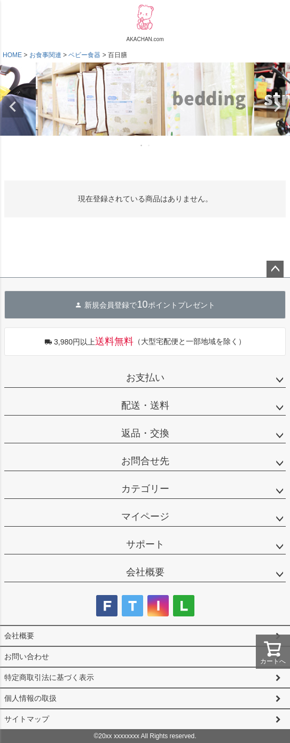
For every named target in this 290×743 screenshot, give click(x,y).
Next (277, 107)
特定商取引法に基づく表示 (49, 677)
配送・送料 (145, 405)
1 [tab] (142, 145)
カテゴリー (145, 488)
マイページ (145, 516)
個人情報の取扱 (30, 698)
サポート (145, 544)
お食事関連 (45, 55)
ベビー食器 (84, 55)
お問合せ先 (145, 461)
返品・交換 (145, 433)
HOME (12, 55)
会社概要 (145, 572)
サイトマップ (26, 719)
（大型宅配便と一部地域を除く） (145, 341)
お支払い (145, 377)
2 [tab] (149, 145)
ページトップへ (275, 269)
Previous (12, 107)
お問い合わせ (26, 656)
